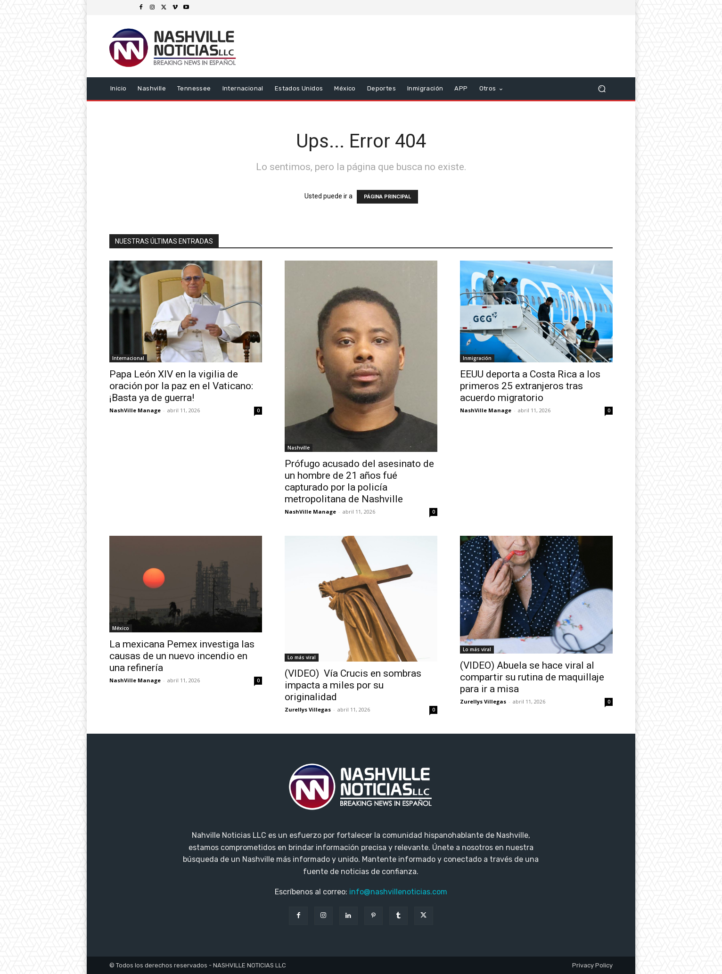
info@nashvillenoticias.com (398, 891)
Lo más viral (301, 657)
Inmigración (477, 358)
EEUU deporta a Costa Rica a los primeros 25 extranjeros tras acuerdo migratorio (530, 385)
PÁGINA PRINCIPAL (387, 197)
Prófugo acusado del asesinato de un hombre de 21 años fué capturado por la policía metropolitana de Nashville (359, 481)
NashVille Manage (135, 410)
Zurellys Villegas (308, 709)
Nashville (298, 447)
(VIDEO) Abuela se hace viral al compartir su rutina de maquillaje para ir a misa (532, 677)
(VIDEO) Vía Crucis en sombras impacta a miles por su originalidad (353, 685)
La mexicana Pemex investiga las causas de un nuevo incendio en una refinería (181, 655)
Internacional (128, 358)
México (120, 628)
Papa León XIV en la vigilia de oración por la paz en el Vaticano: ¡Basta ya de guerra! (181, 385)
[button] (602, 89)
